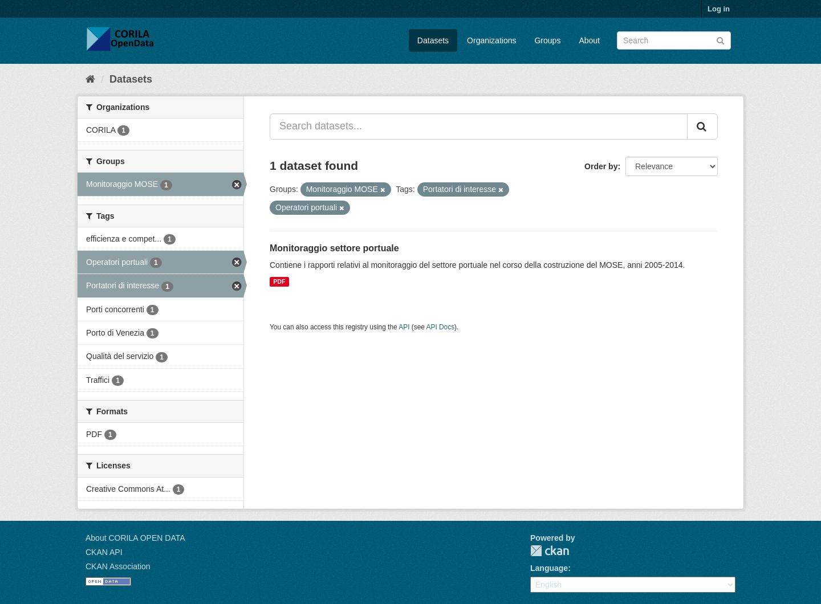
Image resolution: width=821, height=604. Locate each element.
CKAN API (104, 552)
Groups (547, 40)
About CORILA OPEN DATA (135, 537)
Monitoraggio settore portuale (334, 248)
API (404, 327)
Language (549, 568)
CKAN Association (118, 566)
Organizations (491, 40)
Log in (719, 9)
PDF (279, 281)
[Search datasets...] (479, 126)
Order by (600, 166)
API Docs (440, 327)
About (589, 40)
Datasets (433, 40)
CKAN (549, 551)
